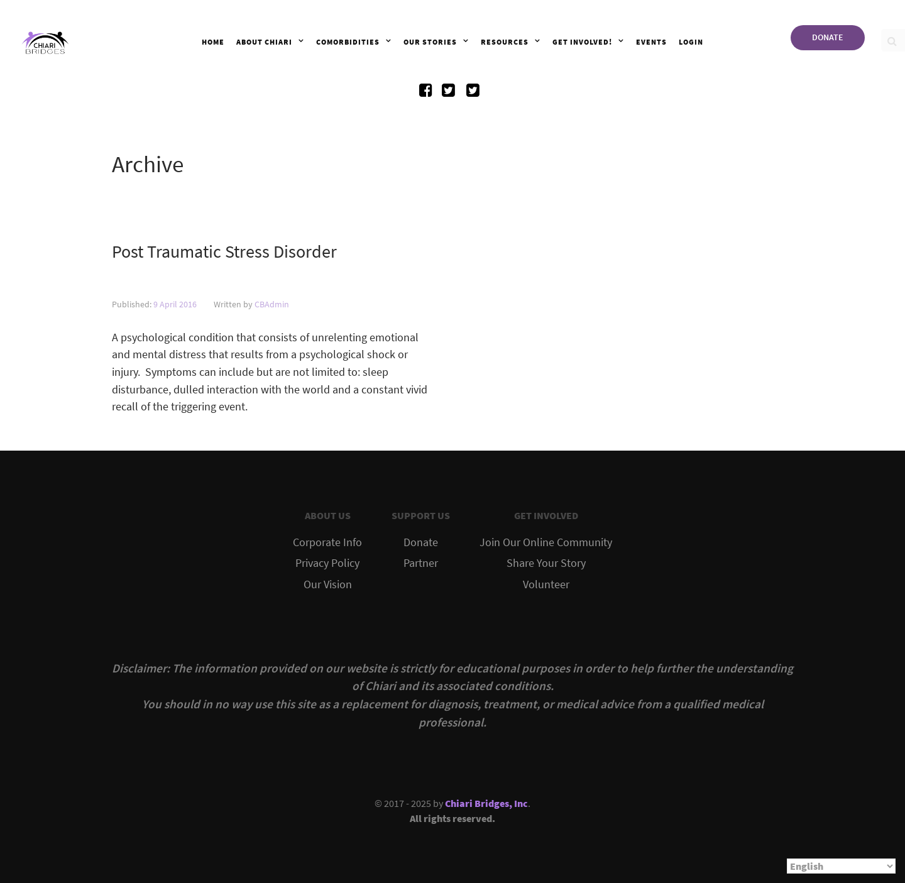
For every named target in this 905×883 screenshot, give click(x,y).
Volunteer (546, 584)
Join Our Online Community (546, 542)
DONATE (827, 37)
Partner (420, 563)
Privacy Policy (327, 563)
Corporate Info (327, 542)
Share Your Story (546, 563)
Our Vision (328, 584)
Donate (420, 542)
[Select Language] (841, 866)
